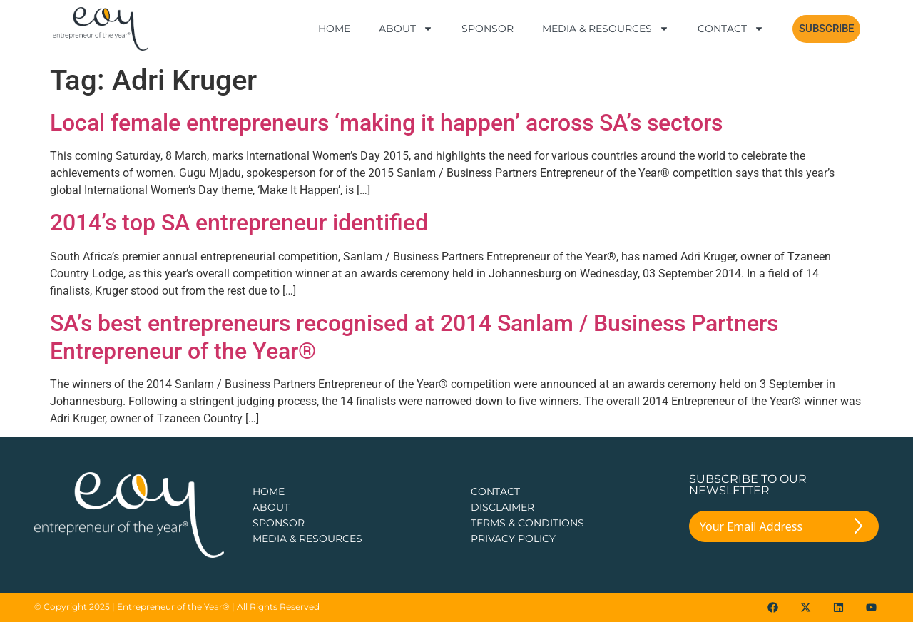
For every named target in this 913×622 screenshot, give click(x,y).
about (271, 507)
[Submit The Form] (858, 528)
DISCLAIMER (502, 507)
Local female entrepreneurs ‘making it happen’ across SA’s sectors (386, 122)
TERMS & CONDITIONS (527, 522)
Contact (731, 28)
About (406, 28)
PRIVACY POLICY (513, 538)
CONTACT (495, 491)
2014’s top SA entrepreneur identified (239, 222)
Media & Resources (605, 28)
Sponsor (487, 28)
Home (334, 28)
